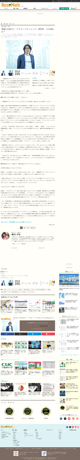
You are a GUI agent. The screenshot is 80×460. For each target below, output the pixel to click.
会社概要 (33, 448)
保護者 (49, 289)
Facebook (23, 243)
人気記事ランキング (5, 432)
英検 (36, 432)
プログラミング (44, 8)
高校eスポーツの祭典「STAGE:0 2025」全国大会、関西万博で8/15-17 (47, 85)
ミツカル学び (15, 443)
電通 (35, 78)
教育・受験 (15, 8)
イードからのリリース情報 (47, 448)
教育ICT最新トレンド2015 (7, 277)
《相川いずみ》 (51, 224)
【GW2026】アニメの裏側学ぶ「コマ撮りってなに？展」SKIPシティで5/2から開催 (50, 80)
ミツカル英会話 (39, 438)
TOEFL (37, 435)
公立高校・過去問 (16, 441)
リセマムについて (27, 448)
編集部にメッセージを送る (50, 88)
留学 (25, 432)
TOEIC (37, 433)
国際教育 (25, 8)
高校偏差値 (15, 440)
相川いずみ (16, 234)
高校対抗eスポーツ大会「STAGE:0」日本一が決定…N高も (44, 82)
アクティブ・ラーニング (12, 289)
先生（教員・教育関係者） (41, 289)
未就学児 (14, 432)
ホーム (6, 8)
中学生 (14, 435)
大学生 (14, 438)
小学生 (14, 433)
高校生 (14, 437)
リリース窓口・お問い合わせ (9, 448)
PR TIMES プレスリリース (57, 448)
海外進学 (26, 433)
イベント (55, 8)
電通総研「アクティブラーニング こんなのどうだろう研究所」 (15, 275)
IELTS (37, 437)
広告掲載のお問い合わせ (19, 448)
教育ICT (20, 289)
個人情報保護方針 (39, 448)
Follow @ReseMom (44, 326)
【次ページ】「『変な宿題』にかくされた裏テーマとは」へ (16, 222)
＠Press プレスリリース (67, 448)
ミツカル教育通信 (16, 445)
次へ (32, 227)
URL (13, 243)
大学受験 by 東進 (64, 8)
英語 (35, 8)
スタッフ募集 (73, 448)
